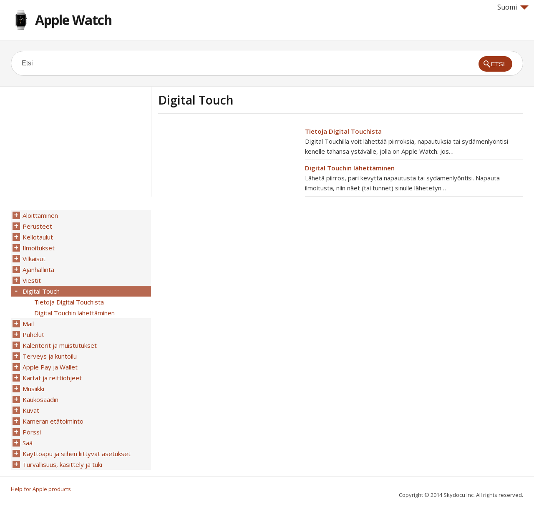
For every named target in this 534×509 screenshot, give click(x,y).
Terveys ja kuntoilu (50, 356)
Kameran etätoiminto (53, 421)
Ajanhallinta (38, 269)
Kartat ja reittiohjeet (52, 378)
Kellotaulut (38, 237)
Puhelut (33, 334)
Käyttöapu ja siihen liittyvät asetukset (77, 453)
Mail (28, 323)
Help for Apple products (41, 489)
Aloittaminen (40, 215)
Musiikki (33, 388)
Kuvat (31, 410)
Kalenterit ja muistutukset (60, 345)
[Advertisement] (228, 184)
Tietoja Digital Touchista (343, 131)
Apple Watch (73, 20)
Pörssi (32, 432)
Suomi (513, 7)
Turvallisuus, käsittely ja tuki (62, 464)
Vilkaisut (34, 258)
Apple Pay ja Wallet (50, 367)
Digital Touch (41, 291)
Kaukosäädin (40, 399)
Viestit (32, 280)
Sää (28, 443)
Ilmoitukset (39, 248)
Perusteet (37, 226)
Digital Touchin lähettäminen (350, 168)
